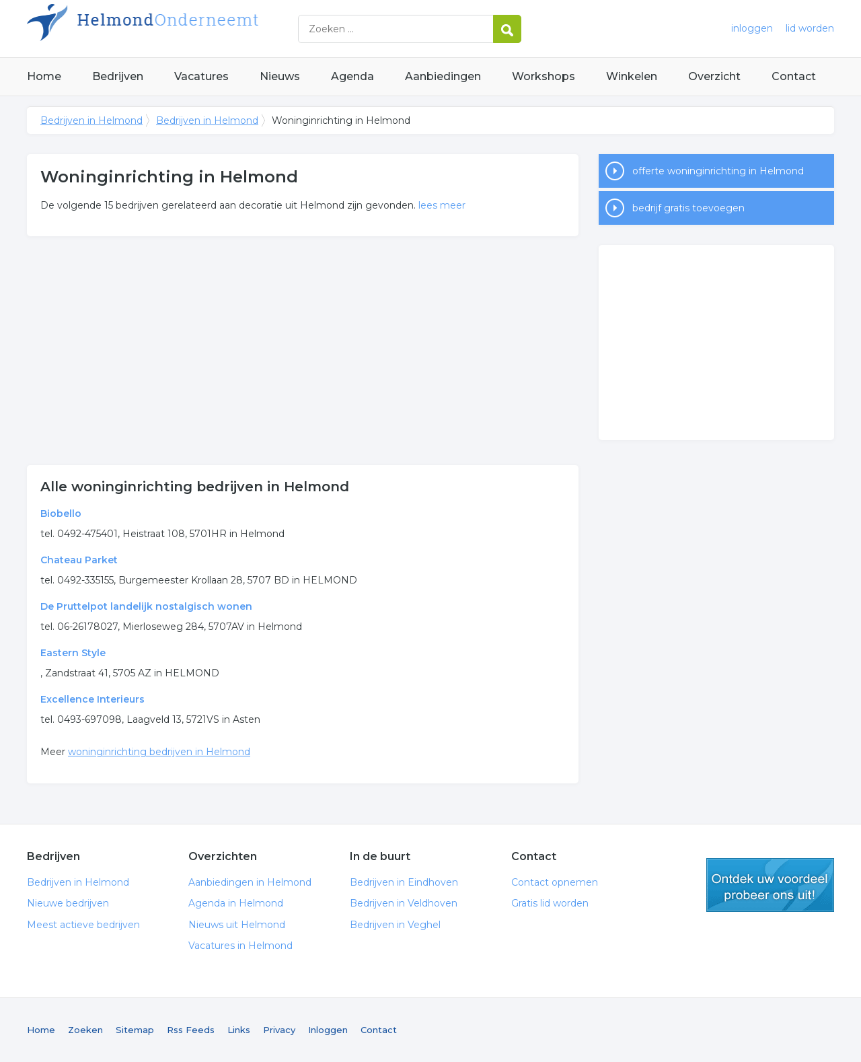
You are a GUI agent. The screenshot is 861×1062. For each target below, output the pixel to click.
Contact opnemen (554, 882)
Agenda (352, 76)
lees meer (441, 205)
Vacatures (201, 76)
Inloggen (328, 1029)
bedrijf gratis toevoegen (688, 208)
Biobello (60, 513)
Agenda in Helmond (235, 903)
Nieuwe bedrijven (68, 903)
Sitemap (135, 1029)
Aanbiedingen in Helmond (249, 882)
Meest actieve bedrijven (83, 925)
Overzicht (714, 76)
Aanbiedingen (443, 76)
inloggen (752, 28)
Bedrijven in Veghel (395, 925)
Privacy (279, 1029)
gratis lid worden (770, 885)
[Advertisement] (302, 350)
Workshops (543, 76)
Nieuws (280, 76)
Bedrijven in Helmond (195, 28)
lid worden (810, 28)
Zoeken (85, 1029)
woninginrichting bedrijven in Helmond (159, 752)
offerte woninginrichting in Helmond (718, 171)
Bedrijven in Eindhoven (404, 882)
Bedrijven (117, 76)
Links (238, 1029)
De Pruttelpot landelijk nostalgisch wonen (146, 606)
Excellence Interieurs (92, 699)
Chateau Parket (79, 560)
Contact (794, 76)
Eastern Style (73, 653)
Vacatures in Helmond (240, 946)
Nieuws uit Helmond (236, 925)
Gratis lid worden (550, 903)
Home (44, 76)
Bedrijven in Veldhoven (403, 903)
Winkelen (631, 76)
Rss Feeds (191, 1029)
